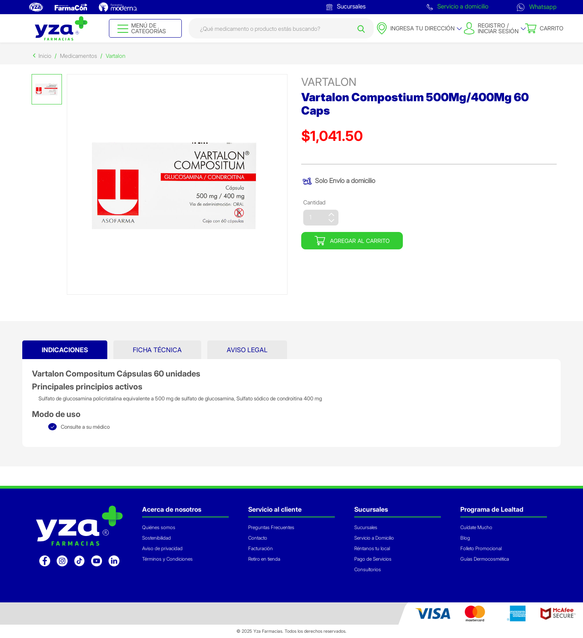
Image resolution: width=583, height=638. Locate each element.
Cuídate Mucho (476, 527)
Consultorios (367, 569)
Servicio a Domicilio (374, 538)
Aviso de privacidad (162, 548)
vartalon (328, 82)
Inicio (44, 55)
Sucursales (346, 6)
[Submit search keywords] (361, 28)
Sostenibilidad (156, 538)
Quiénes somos (158, 527)
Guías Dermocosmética (484, 559)
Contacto (257, 538)
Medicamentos (78, 55)
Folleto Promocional (481, 548)
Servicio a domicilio (457, 6)
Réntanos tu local (372, 548)
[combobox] (281, 28)
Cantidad (314, 202)
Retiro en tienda (264, 559)
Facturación (260, 548)
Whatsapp (537, 6)
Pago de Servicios (373, 559)
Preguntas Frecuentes (271, 527)
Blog (465, 538)
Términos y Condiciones (167, 559)
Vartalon (116, 55)
